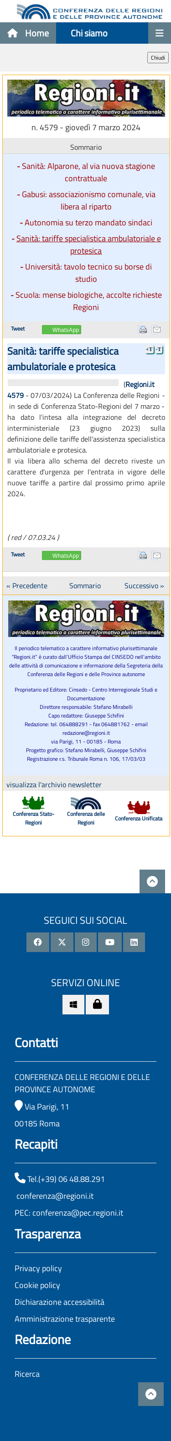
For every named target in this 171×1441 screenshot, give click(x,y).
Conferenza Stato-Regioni (33, 818)
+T (149, 349)
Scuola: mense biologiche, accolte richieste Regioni (89, 301)
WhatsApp (65, 330)
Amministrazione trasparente (65, 1319)
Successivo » (144, 585)
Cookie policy (37, 1285)
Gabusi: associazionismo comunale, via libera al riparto (88, 200)
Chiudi (158, 57)
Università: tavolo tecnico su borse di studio (88, 272)
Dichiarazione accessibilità (59, 1302)
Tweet (18, 328)
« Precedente (26, 585)
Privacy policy (38, 1268)
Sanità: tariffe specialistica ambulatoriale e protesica (88, 244)
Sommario (85, 585)
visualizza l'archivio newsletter (54, 784)
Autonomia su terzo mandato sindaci (88, 222)
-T (158, 349)
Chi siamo (89, 33)
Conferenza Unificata (138, 818)
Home (28, 33)
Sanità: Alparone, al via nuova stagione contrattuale (88, 172)
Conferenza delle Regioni (86, 818)
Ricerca (27, 1374)
